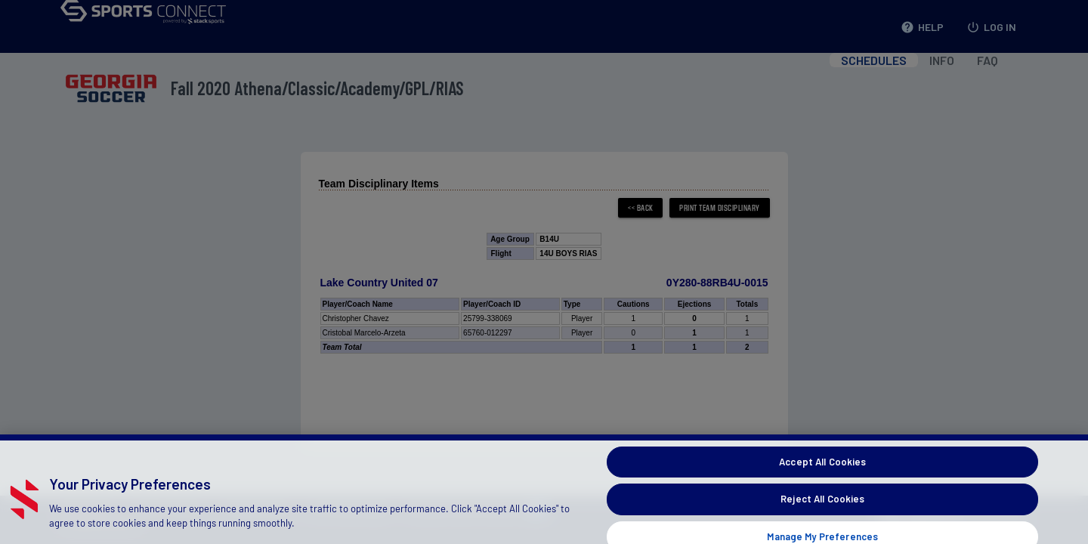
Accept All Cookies (822, 479)
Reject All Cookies (822, 516)
